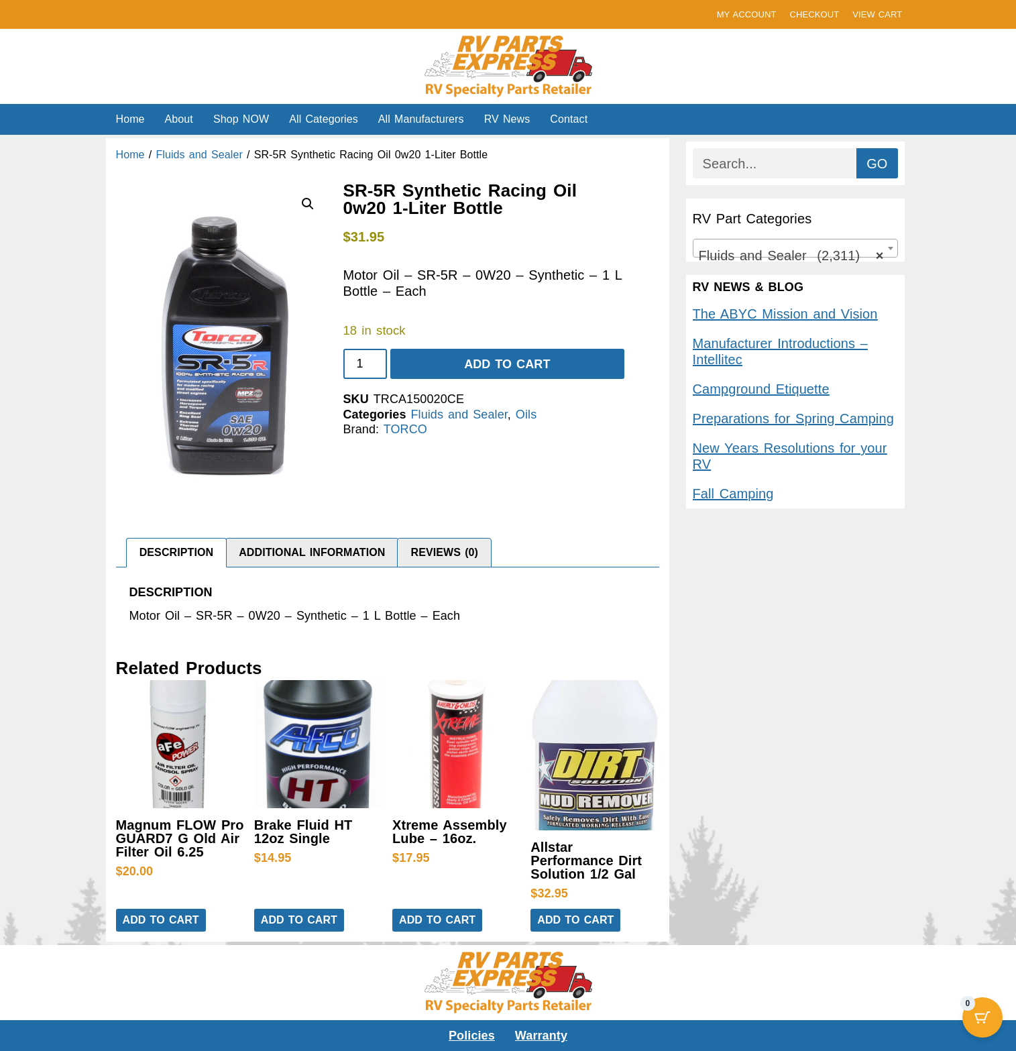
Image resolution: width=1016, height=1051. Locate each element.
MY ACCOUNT (747, 14)
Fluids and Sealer (199, 154)
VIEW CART (877, 14)
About (179, 119)
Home (130, 119)
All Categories (323, 119)
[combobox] (795, 248)
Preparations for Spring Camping (793, 418)
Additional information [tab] (312, 552)
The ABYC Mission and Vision (785, 314)
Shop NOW (241, 119)
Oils (526, 414)
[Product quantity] (365, 364)
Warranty (541, 1035)
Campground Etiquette (761, 389)
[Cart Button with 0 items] (982, 1017)
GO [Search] (876, 163)
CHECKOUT (814, 14)
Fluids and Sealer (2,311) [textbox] (791, 255)
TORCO (405, 429)
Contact (568, 119)
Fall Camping (733, 493)
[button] (308, 204)
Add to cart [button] (161, 920)
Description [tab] (176, 552)
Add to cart (507, 364)
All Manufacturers (421, 119)
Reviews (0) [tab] (445, 552)
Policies (472, 1035)
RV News (507, 119)
